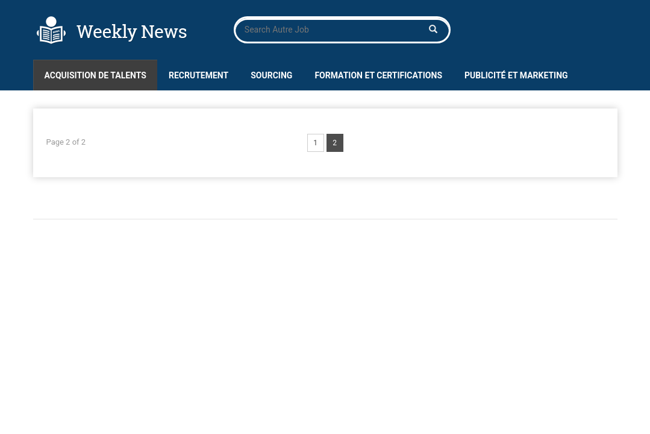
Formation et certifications (378, 75)
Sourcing (271, 75)
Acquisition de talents (95, 75)
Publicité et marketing (516, 75)
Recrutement (198, 75)
